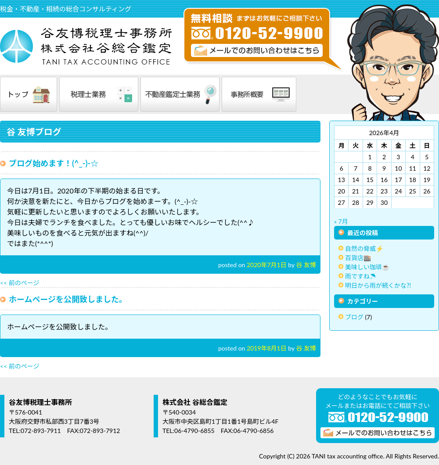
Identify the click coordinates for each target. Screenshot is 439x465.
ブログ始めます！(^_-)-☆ (53, 163)
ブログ (354, 317)
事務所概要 (259, 94)
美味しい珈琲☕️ (367, 267)
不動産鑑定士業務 (180, 94)
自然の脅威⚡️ (364, 248)
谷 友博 (306, 264)
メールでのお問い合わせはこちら (257, 50)
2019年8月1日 (267, 348)
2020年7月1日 (267, 264)
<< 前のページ (20, 282)
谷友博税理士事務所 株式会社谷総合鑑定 (88, 46)
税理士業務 (98, 94)
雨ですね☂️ (360, 276)
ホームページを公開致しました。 (68, 299)
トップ (28, 94)
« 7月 (341, 221)
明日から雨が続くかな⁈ (378, 285)
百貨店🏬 (358, 257)
